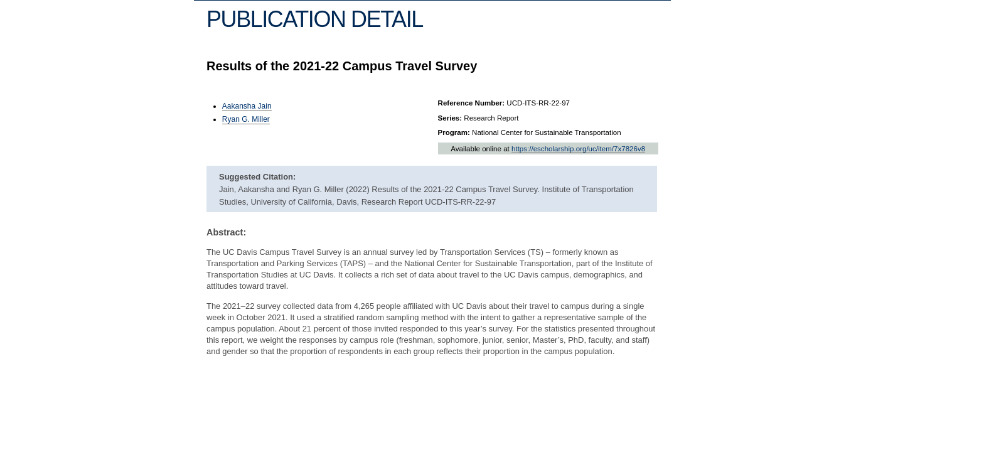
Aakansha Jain (247, 106)
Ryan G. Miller (246, 119)
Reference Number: (471, 103)
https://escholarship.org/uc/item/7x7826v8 (578, 149)
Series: (450, 118)
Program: (454, 132)
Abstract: (226, 232)
